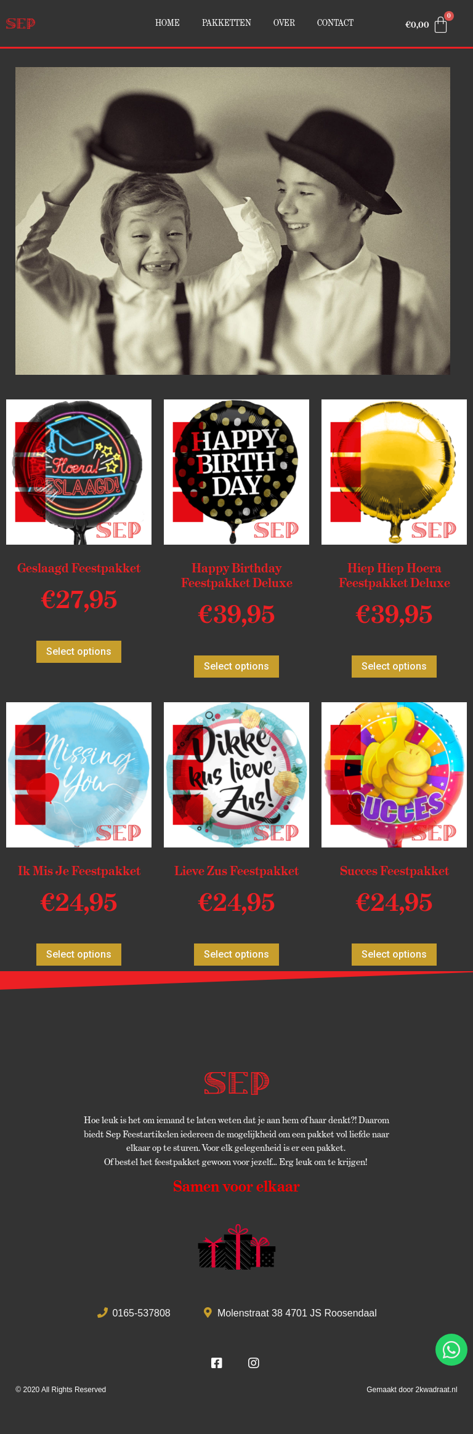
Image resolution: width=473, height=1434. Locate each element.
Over (284, 23)
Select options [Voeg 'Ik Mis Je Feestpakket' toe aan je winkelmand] (78, 954)
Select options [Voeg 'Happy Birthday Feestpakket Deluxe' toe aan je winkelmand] (236, 666)
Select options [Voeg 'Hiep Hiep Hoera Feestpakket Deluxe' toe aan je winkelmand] (394, 666)
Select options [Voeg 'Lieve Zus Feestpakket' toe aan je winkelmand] (236, 954)
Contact (335, 23)
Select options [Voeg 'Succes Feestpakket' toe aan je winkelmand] (394, 954)
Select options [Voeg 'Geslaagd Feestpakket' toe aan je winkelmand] (78, 651)
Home (167, 23)
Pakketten (226, 23)
